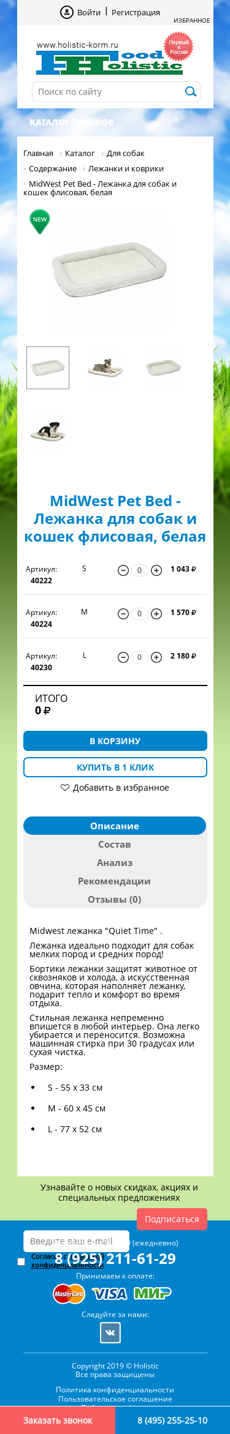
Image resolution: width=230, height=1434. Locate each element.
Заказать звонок (57, 1420)
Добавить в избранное (121, 787)
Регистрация (136, 12)
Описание (114, 826)
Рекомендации (114, 881)
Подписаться (172, 1219)
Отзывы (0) (114, 899)
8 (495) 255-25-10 (172, 1420)
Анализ (114, 862)
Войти (89, 12)
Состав (114, 844)
